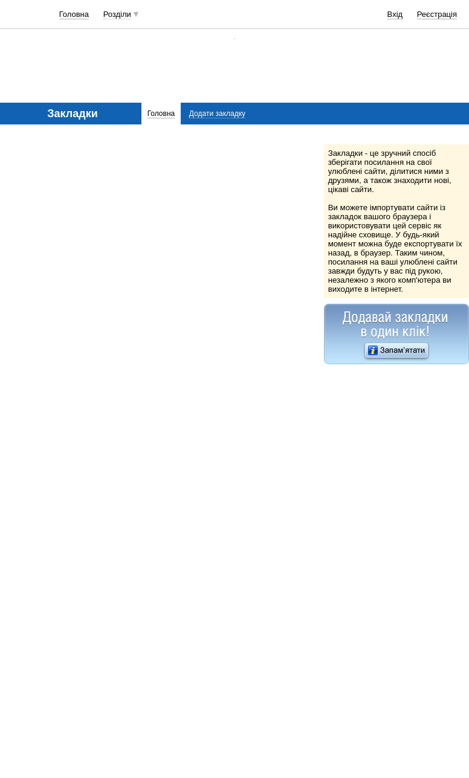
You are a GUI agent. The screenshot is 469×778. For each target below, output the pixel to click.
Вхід (395, 14)
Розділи (117, 14)
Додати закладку (217, 113)
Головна (74, 14)
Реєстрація (437, 14)
